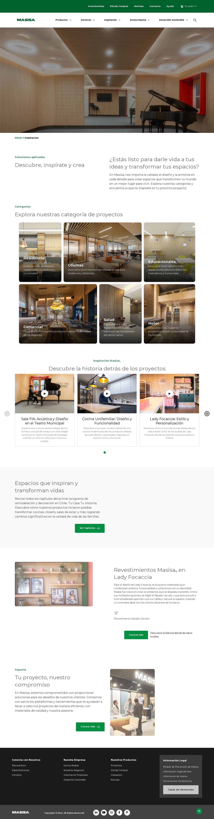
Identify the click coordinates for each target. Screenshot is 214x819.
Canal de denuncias (181, 789)
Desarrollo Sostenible (171, 20)
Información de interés (175, 776)
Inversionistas (96, 6)
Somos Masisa (138, 20)
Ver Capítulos (90, 528)
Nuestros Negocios (74, 770)
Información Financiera (76, 775)
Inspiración (110, 20)
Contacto (155, 6)
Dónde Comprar (119, 6)
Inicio (18, 137)
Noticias (139, 6)
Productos (62, 20)
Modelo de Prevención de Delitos (181, 766)
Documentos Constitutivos (177, 781)
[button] (105, 452)
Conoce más (136, 635)
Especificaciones (20, 770)
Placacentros (19, 765)
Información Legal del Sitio (177, 771)
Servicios (86, 20)
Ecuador (188, 6)
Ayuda (170, 6)
